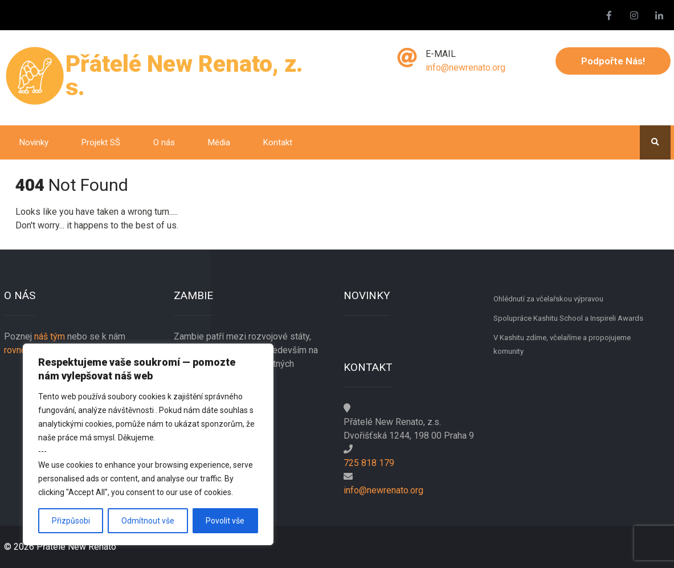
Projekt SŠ (100, 142)
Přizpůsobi (71, 520)
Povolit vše (225, 520)
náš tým (49, 336)
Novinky (33, 142)
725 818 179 (369, 462)
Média (219, 142)
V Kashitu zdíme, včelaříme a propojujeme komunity (562, 344)
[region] (148, 444)
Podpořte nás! (613, 61)
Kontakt (277, 142)
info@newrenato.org (465, 67)
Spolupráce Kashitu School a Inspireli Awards (568, 318)
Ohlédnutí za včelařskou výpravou (548, 299)
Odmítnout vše (147, 520)
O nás (164, 142)
